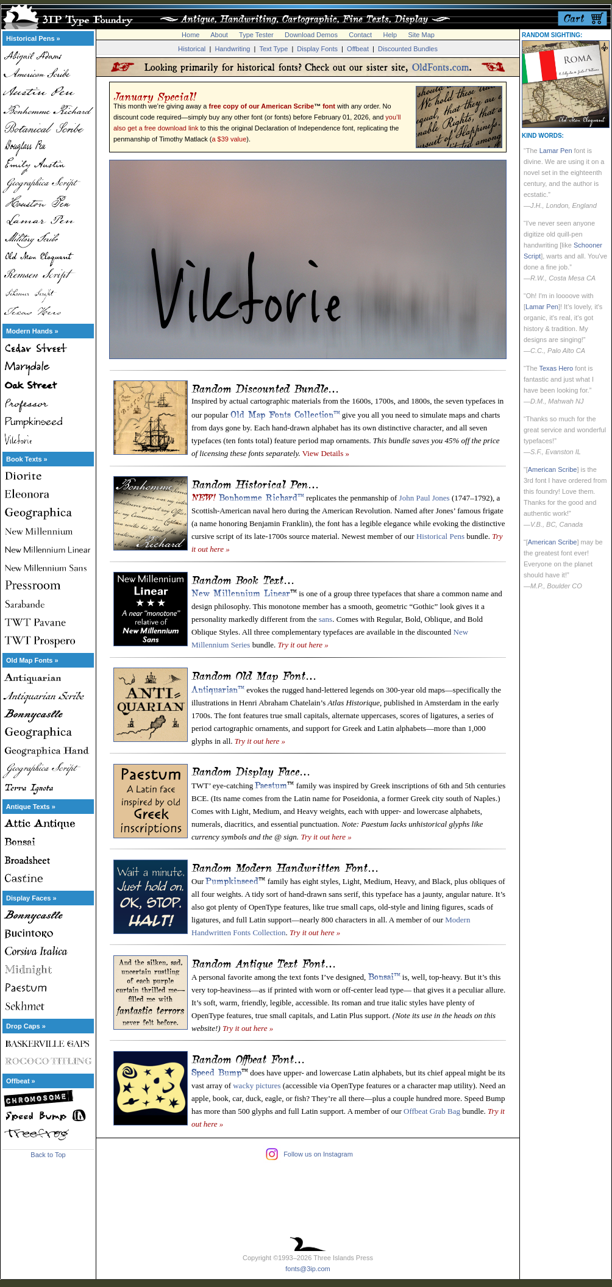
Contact (360, 34)
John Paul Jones (424, 497)
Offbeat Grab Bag (432, 1111)
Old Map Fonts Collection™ (285, 413)
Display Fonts (317, 48)
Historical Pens (440, 536)
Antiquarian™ (217, 688)
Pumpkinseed (231, 879)
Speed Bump (216, 1071)
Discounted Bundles (408, 48)
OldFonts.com (440, 67)
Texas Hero (556, 368)
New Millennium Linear (240, 592)
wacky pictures (256, 1085)
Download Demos (311, 34)
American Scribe (552, 469)
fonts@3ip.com (307, 1268)
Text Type (273, 48)
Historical (191, 48)
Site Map (421, 34)
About (219, 34)
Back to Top (47, 1154)
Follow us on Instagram (318, 1154)
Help (390, 34)
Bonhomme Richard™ (261, 496)
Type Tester (256, 34)
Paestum (271, 784)
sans (325, 619)
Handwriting (232, 48)
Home (190, 34)
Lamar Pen (555, 150)
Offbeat (358, 48)
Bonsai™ (384, 975)
